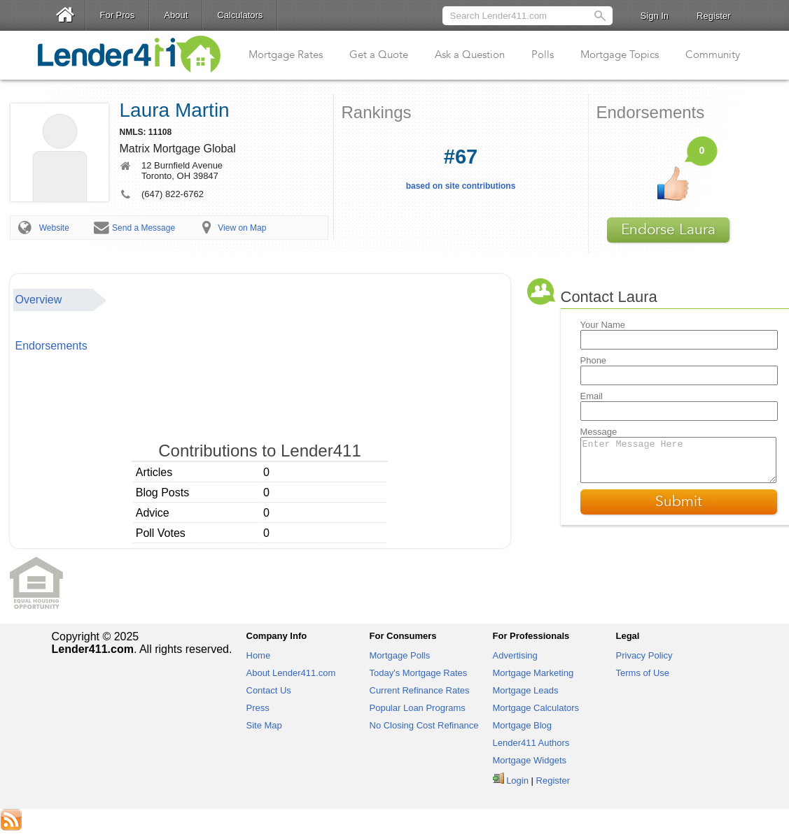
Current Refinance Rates (420, 690)
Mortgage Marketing (533, 673)
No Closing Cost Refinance (424, 725)
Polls (542, 55)
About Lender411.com (291, 673)
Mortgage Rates (286, 55)
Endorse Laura (668, 230)
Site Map (264, 725)
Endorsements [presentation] (51, 346)
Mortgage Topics (619, 55)
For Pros (117, 15)
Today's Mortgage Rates (419, 673)
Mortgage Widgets (530, 760)
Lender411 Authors (531, 743)
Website (54, 228)
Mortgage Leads (526, 690)
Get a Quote (378, 55)
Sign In (655, 15)
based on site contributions (461, 168)
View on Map (242, 228)
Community (712, 55)
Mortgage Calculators (536, 708)
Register (713, 15)
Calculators (240, 15)
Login (517, 780)
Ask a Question (470, 55)
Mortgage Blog (522, 725)
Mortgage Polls (400, 655)
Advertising (515, 655)
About (176, 15)
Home (258, 655)
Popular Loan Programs (418, 708)
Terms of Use (643, 673)
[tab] (60, 300)
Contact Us (268, 690)
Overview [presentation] (38, 299)
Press (258, 708)
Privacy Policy (644, 655)
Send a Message (143, 228)
